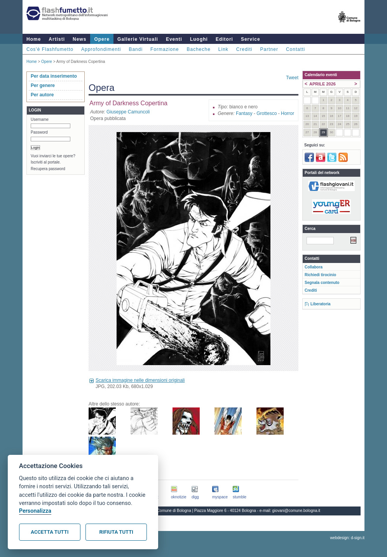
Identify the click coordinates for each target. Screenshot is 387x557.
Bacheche (198, 49)
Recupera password (48, 169)
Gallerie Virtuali (137, 39)
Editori (224, 39)
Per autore (42, 94)
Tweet (292, 77)
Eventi (174, 39)
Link (223, 49)
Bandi (136, 49)
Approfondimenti (101, 49)
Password (39, 132)
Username (40, 119)
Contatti (295, 49)
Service (250, 39)
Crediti (244, 49)
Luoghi (199, 39)
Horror (287, 113)
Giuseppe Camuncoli (128, 112)
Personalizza (35, 511)
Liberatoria (320, 304)
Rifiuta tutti (116, 532)
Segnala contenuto (322, 282)
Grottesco (266, 113)
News (79, 39)
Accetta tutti (49, 532)
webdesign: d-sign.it (347, 538)
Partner (269, 49)
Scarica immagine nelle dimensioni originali (140, 380)
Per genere (43, 85)
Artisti (57, 39)
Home (33, 39)
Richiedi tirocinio (320, 275)
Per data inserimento (54, 76)
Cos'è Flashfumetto (49, 49)
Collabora (313, 267)
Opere (102, 39)
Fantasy (244, 113)
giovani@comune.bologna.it (296, 510)
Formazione (164, 49)
